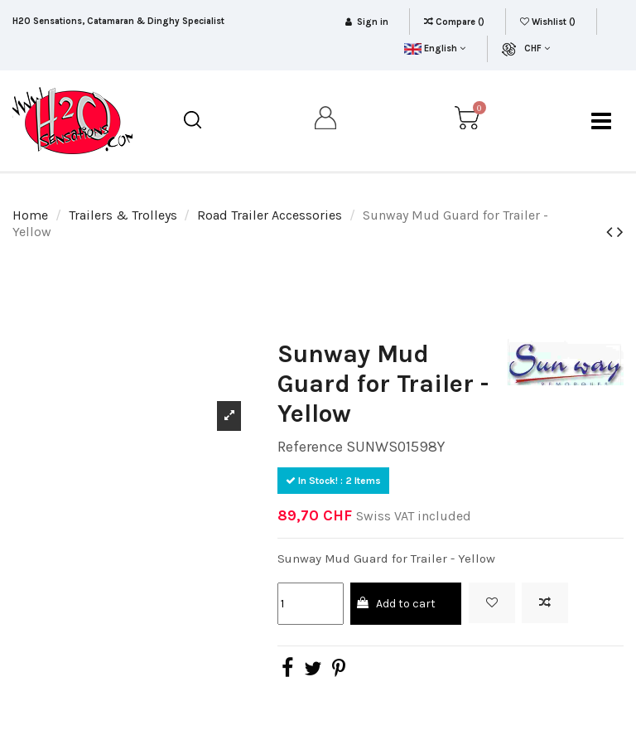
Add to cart (395, 604)
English (434, 48)
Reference (310, 446)
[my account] (326, 121)
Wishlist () (549, 22)
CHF (537, 48)
